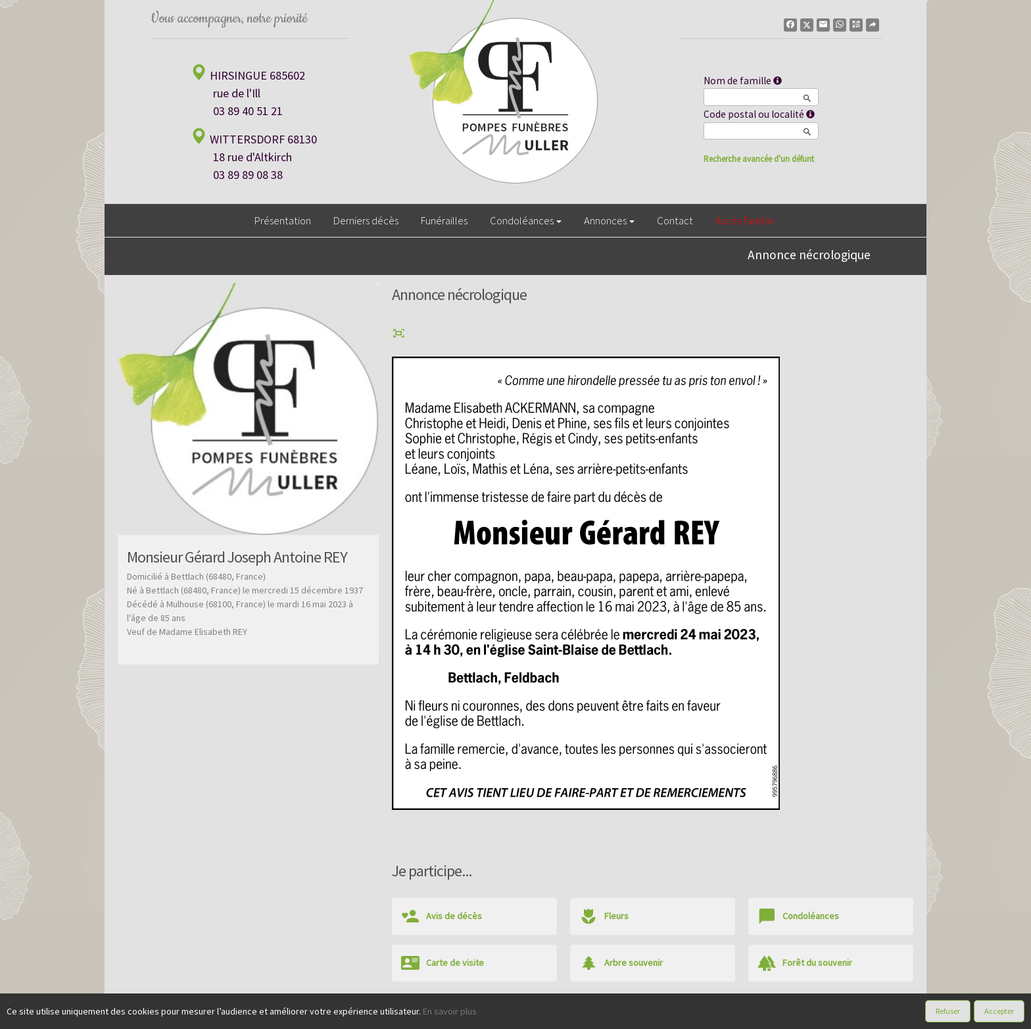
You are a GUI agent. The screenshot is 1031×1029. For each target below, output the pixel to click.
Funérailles (444, 220)
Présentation (282, 220)
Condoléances (526, 220)
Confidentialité (509, 1015)
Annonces (609, 220)
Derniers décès (365, 220)
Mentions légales (616, 1015)
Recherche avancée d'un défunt (759, 158)
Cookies (560, 1015)
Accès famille (744, 220)
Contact (675, 220)
